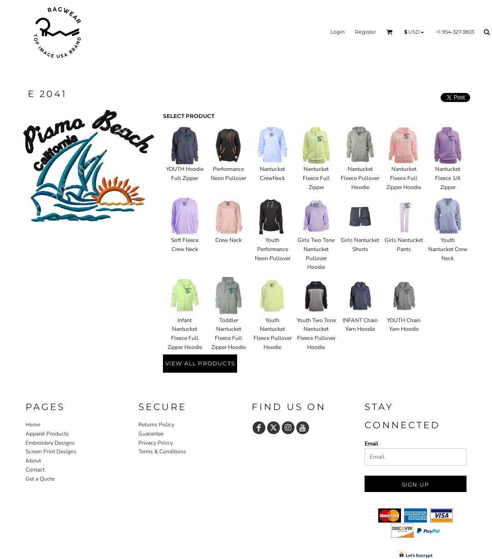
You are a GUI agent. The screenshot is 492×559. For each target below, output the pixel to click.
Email (371, 443)
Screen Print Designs (50, 451)
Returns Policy (156, 424)
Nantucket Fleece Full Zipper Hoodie (403, 178)
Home (32, 424)
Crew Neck (228, 240)
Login (337, 32)
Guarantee (150, 433)
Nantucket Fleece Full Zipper (316, 178)
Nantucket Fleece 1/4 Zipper (447, 178)
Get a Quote (40, 478)
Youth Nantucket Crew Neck (447, 249)
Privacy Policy (155, 442)
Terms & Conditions (162, 451)
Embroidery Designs (50, 442)
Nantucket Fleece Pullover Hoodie (360, 178)
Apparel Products (47, 433)
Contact (35, 469)
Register (365, 32)
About (33, 460)
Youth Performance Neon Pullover (272, 249)
